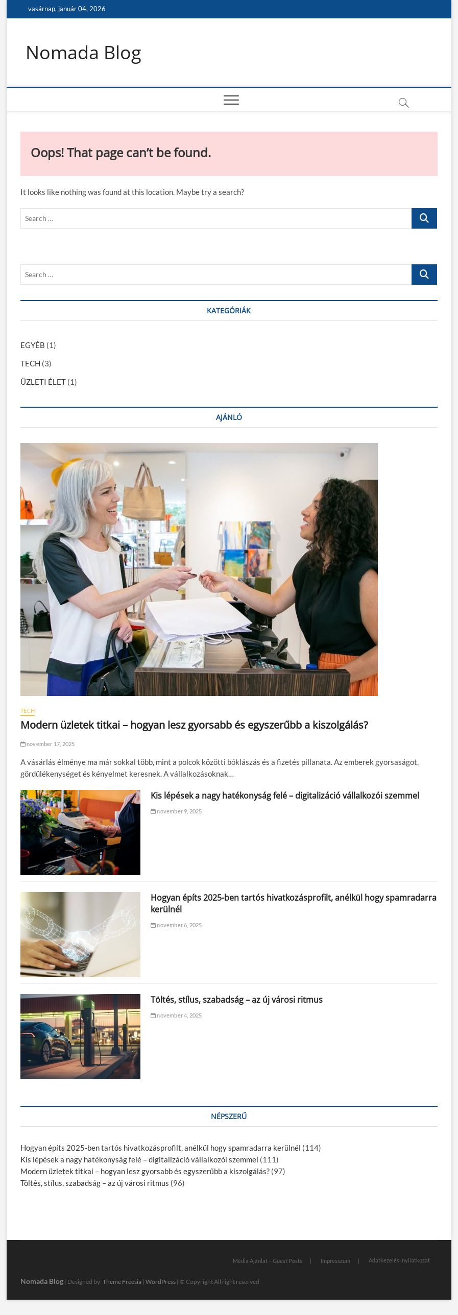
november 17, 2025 (47, 743)
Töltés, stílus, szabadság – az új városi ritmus (237, 999)
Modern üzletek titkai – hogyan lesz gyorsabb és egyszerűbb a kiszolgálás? (194, 725)
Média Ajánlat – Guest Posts (267, 1260)
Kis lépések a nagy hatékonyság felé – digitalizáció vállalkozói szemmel (285, 795)
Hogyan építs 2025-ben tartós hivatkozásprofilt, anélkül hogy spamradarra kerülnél (160, 1147)
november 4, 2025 (176, 1015)
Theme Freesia (122, 1281)
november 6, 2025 (176, 925)
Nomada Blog (83, 52)
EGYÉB (32, 345)
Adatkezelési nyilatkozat (399, 1260)
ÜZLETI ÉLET (43, 381)
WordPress (161, 1281)
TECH (30, 363)
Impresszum (335, 1260)
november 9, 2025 (176, 811)
